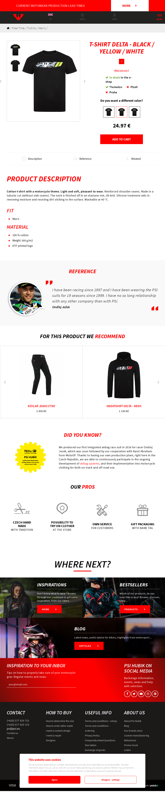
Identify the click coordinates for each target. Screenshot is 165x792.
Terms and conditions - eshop (101, 722)
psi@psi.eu (13, 729)
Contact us (12, 734)
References (130, 741)
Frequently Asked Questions (100, 741)
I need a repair (53, 736)
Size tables (90, 746)
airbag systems (89, 464)
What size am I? (121, 70)
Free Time (18, 28)
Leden (127, 751)
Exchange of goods (95, 751)
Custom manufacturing (136, 736)
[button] (85, 81)
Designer (51, 741)
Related (133, 159)
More (129, 6)
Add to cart (121, 139)
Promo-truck (131, 746)
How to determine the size (60, 722)
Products (134, 610)
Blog (126, 726)
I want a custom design (58, 731)
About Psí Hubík (132, 722)
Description (32, 159)
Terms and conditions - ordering (97, 729)
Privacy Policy (92, 736)
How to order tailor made (59, 726)
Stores (10, 738)
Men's (42, 28)
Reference (82, 159)
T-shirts (31, 28)
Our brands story (133, 731)
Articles (89, 646)
